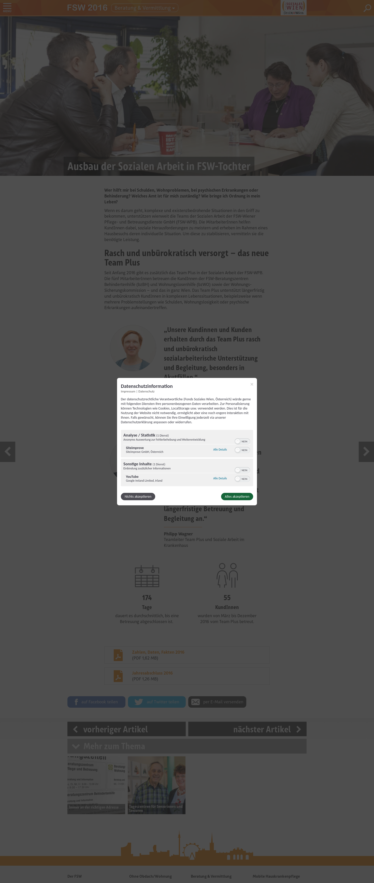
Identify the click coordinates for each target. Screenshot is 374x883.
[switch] (242, 441)
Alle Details (220, 449)
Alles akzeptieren (237, 496)
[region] (187, 458)
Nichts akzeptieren (138, 496)
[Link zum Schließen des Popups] (252, 384)
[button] (237, 441)
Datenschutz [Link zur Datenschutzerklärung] (146, 391)
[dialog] (187, 441)
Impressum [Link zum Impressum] (128, 391)
